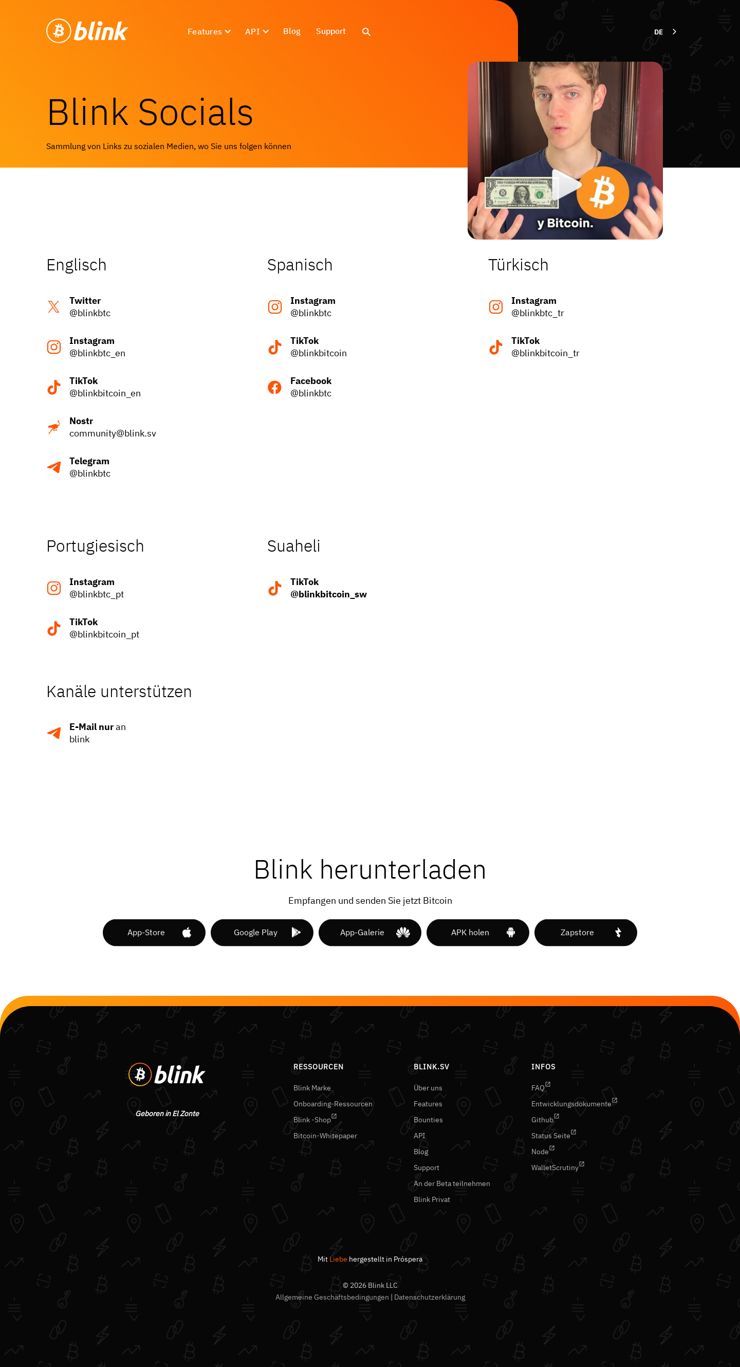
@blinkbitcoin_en (105, 387)
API (419, 1136)
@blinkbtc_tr (537, 307)
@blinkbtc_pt (96, 588)
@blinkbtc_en (97, 347)
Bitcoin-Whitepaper (325, 1136)
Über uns (428, 1088)
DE (658, 32)
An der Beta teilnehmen (452, 1183)
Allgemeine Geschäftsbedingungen (332, 1297)
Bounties (428, 1120)
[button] (208, 31)
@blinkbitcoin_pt (104, 628)
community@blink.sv (112, 427)
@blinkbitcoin (318, 347)
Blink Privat (432, 1199)
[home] (87, 31)
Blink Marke (312, 1088)
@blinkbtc (89, 307)
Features (428, 1104)
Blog (292, 31)
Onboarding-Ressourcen (333, 1104)
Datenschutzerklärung (429, 1297)
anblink (97, 733)
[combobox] (666, 32)
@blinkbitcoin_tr (545, 347)
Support (331, 31)
